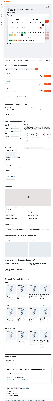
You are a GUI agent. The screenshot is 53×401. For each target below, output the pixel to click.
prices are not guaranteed (25, 388)
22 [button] (17, 32)
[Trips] (1, 19)
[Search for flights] (1, 5)
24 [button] (22, 32)
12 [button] (35, 30)
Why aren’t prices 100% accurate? (28, 395)
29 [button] (17, 35)
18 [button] (24, 30)
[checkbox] (10, 177)
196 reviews (14, 12)
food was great (8, 152)
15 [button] (17, 30)
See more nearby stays (47, 282)
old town (18, 157)
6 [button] (12, 27)
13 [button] (12, 30)
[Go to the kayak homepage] (7, 1)
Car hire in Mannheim (10, 379)
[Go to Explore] (1, 12)
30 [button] (19, 35)
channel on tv (8, 159)
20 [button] (12, 32)
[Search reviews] (34, 148)
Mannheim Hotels (37, 400)
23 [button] (19, 32)
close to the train (8, 157)
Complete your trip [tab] (10, 373)
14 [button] (14, 30)
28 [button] (14, 35)
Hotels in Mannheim (24, 379)
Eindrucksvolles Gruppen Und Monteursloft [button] (45, 318)
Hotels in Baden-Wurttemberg (29, 400)
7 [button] (40, 27)
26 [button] (9, 35)
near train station (8, 150)
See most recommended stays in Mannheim (44, 328)
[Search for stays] (1, 7)
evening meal (14, 150)
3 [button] (22, 25)
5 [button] (35, 27)
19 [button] (35, 32)
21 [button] (14, 32)
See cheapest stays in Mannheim (45, 305)
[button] (2, 1)
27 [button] (12, 35)
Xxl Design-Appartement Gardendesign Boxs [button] (44, 295)
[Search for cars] (1, 9)
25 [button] (24, 32)
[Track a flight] (1, 14)
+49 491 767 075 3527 (11, 10)
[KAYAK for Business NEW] (1, 16)
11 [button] (24, 27)
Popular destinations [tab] (18, 373)
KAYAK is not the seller (28, 391)
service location (13, 152)
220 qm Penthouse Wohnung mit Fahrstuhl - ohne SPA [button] (34, 295)
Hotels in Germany (21, 400)
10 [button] (22, 27)
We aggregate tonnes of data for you (28, 393)
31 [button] (22, 35)
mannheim (14, 157)
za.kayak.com (7, 400)
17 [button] (22, 30)
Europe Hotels (15, 400)
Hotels (11, 400)
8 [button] (17, 27)
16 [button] (19, 30)
